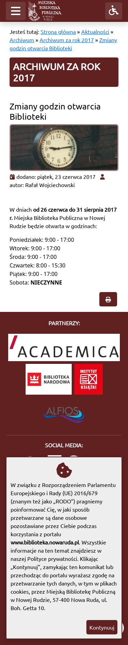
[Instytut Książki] (88, 379)
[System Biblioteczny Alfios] (64, 412)
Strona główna (58, 31)
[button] (16, 11)
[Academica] (64, 347)
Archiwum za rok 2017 (67, 39)
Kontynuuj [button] (101, 627)
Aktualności (95, 31)
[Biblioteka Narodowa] (49, 379)
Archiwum (22, 39)
